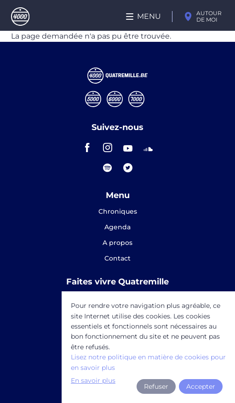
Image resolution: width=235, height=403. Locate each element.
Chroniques (117, 212)
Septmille (136, 99)
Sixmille (115, 99)
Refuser (156, 386)
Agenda (117, 227)
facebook (87, 147)
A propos (117, 243)
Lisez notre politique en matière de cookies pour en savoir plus (148, 362)
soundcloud (148, 147)
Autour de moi (209, 16)
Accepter (200, 386)
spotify (107, 167)
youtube (127, 147)
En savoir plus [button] (93, 380)
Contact (117, 258)
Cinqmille (93, 99)
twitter (127, 167)
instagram (107, 147)
